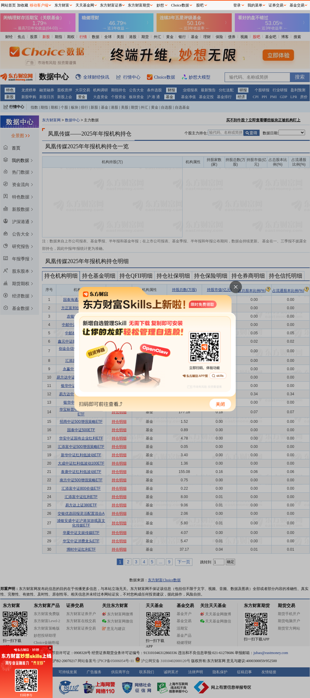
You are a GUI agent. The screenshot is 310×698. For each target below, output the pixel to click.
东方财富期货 (139, 5)
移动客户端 (39, 5)
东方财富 (61, 5)
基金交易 (297, 5)
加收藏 (22, 5)
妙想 (160, 5)
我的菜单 (255, 5)
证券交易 (276, 5)
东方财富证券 (111, 5)
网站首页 (8, 5)
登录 (237, 5)
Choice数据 (180, 5)
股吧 (200, 5)
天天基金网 (84, 5)
